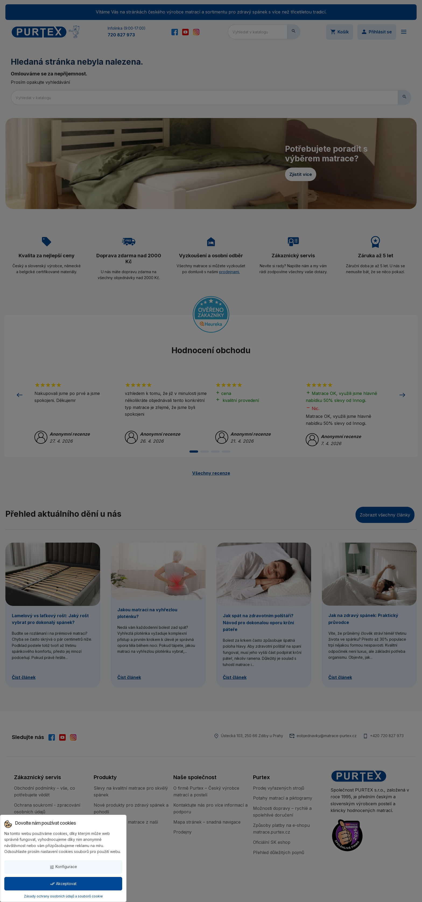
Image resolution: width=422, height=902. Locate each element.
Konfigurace (63, 866)
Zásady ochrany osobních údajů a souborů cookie (63, 896)
